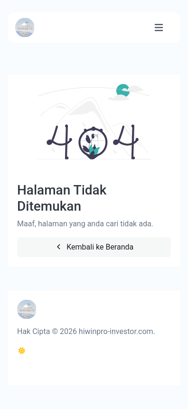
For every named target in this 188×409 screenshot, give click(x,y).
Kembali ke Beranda (94, 246)
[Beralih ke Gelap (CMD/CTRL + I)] (22, 351)
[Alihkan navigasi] (159, 28)
